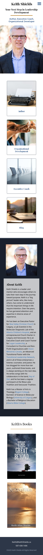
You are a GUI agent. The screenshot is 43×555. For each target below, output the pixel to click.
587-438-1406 (21, 545)
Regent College (22, 392)
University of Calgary (23, 397)
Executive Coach (25, 19)
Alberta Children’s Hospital (17, 332)
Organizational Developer (22, 21)
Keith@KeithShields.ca (21, 542)
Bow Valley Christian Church (21, 324)
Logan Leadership (17, 343)
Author (12, 19)
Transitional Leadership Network (20, 357)
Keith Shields (21, 4)
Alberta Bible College (16, 403)
